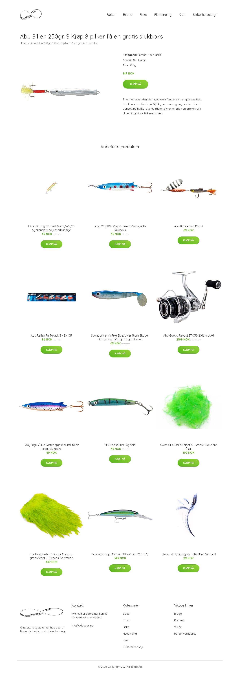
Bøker (111, 16)
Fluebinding (162, 16)
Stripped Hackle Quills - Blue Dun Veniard (189, 557)
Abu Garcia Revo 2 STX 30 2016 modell (188, 338)
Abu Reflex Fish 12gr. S (188, 229)
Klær (182, 16)
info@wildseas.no (82, 628)
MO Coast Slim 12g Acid (120, 448)
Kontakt (179, 623)
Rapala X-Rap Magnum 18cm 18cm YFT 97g (120, 557)
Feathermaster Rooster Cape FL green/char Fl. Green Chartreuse (51, 559)
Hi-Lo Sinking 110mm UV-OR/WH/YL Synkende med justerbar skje (51, 231)
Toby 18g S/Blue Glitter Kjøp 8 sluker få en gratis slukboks (51, 450)
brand (127, 16)
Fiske (143, 16)
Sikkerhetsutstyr (205, 16)
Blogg (178, 616)
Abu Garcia (155, 58)
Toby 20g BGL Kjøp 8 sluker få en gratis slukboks (120, 231)
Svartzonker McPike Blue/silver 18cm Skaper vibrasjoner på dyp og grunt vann (120, 340)
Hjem (23, 46)
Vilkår (177, 630)
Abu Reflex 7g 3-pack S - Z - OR (51, 338)
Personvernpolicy (185, 636)
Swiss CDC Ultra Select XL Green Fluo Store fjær (188, 450)
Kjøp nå (135, 87)
